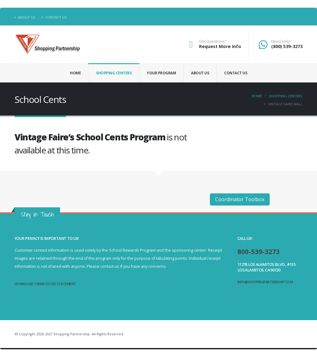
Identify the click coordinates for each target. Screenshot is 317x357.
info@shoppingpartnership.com (265, 282)
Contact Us (54, 17)
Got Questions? (212, 41)
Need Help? (281, 41)
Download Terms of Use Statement (46, 283)
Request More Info (220, 46)
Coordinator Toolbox (239, 199)
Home (75, 73)
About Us (25, 17)
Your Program (161, 73)
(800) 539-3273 (286, 46)
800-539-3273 (260, 251)
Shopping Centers (114, 73)
